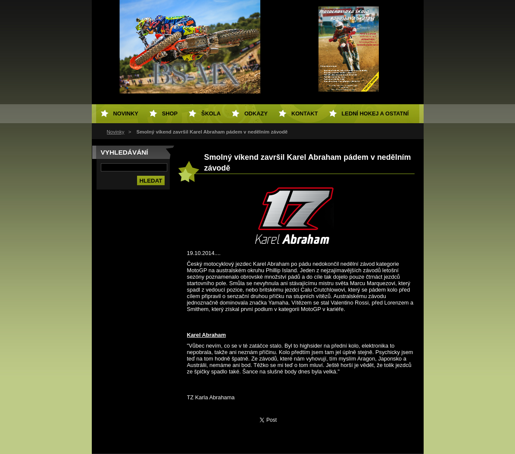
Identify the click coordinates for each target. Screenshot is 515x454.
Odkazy (256, 113)
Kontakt (304, 113)
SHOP (170, 113)
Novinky (116, 131)
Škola (211, 113)
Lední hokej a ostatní (375, 113)
